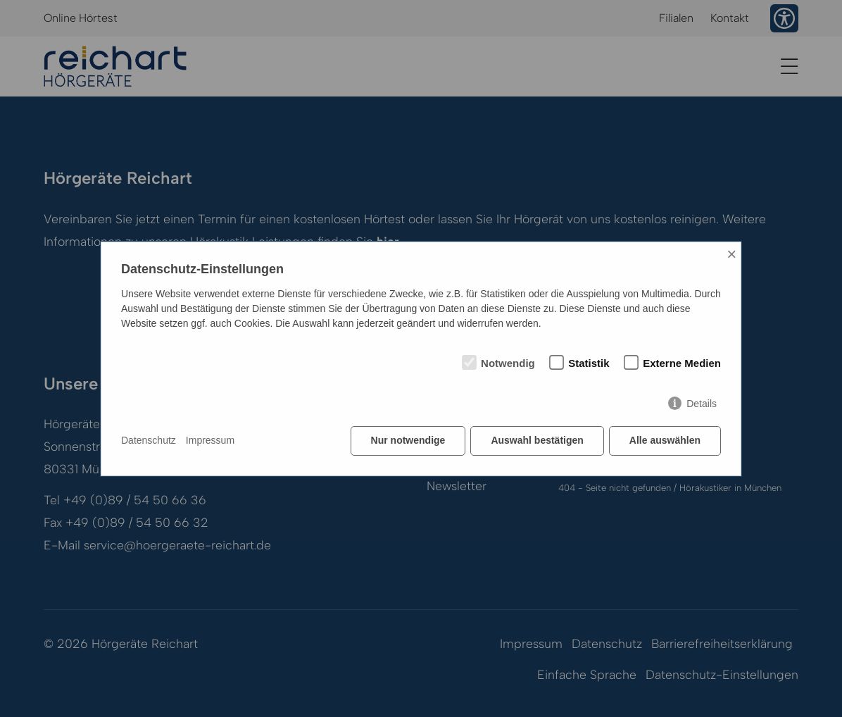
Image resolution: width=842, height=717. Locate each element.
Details (701, 403)
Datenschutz (148, 440)
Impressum (210, 440)
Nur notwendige (408, 440)
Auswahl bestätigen (537, 440)
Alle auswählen (664, 440)
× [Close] (731, 253)
